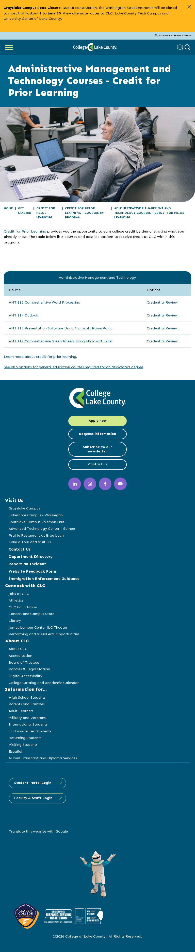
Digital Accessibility (25, 676)
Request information (97, 434)
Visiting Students (23, 744)
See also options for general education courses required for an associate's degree (73, 367)
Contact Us (20, 549)
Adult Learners (21, 711)
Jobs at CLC (19, 593)
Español (15, 751)
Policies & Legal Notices (30, 669)
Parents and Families (27, 704)
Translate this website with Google (38, 831)
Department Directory (31, 556)
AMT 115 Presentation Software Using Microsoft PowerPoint (60, 328)
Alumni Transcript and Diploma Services (43, 758)
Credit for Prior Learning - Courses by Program (84, 212)
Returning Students (25, 737)
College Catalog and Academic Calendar (44, 682)
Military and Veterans (27, 717)
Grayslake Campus (24, 508)
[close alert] (189, 7)
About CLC (18, 648)
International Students (28, 724)
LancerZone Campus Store (31, 613)
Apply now (98, 420)
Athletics (16, 600)
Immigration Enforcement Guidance (44, 578)
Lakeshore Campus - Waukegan (36, 515)
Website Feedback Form (32, 571)
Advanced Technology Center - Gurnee (42, 528)
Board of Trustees (24, 662)
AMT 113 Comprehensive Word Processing (44, 302)
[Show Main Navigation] (9, 47)
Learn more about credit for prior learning (40, 356)
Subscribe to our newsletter (97, 449)
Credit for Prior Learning (45, 212)
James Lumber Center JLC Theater (38, 627)
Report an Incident (27, 563)
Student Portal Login (172, 35)
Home (8, 208)
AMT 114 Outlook (23, 315)
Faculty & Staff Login (33, 798)
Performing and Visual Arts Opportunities (44, 634)
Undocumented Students (30, 731)
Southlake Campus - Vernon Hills (36, 522)
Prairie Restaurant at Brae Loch (36, 535)
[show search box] (188, 47)
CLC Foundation (23, 607)
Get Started (24, 210)
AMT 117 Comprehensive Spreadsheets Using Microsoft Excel (60, 341)
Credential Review (162, 302)
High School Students (27, 697)
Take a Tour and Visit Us (30, 542)
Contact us (97, 464)
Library (15, 620)
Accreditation (20, 655)
